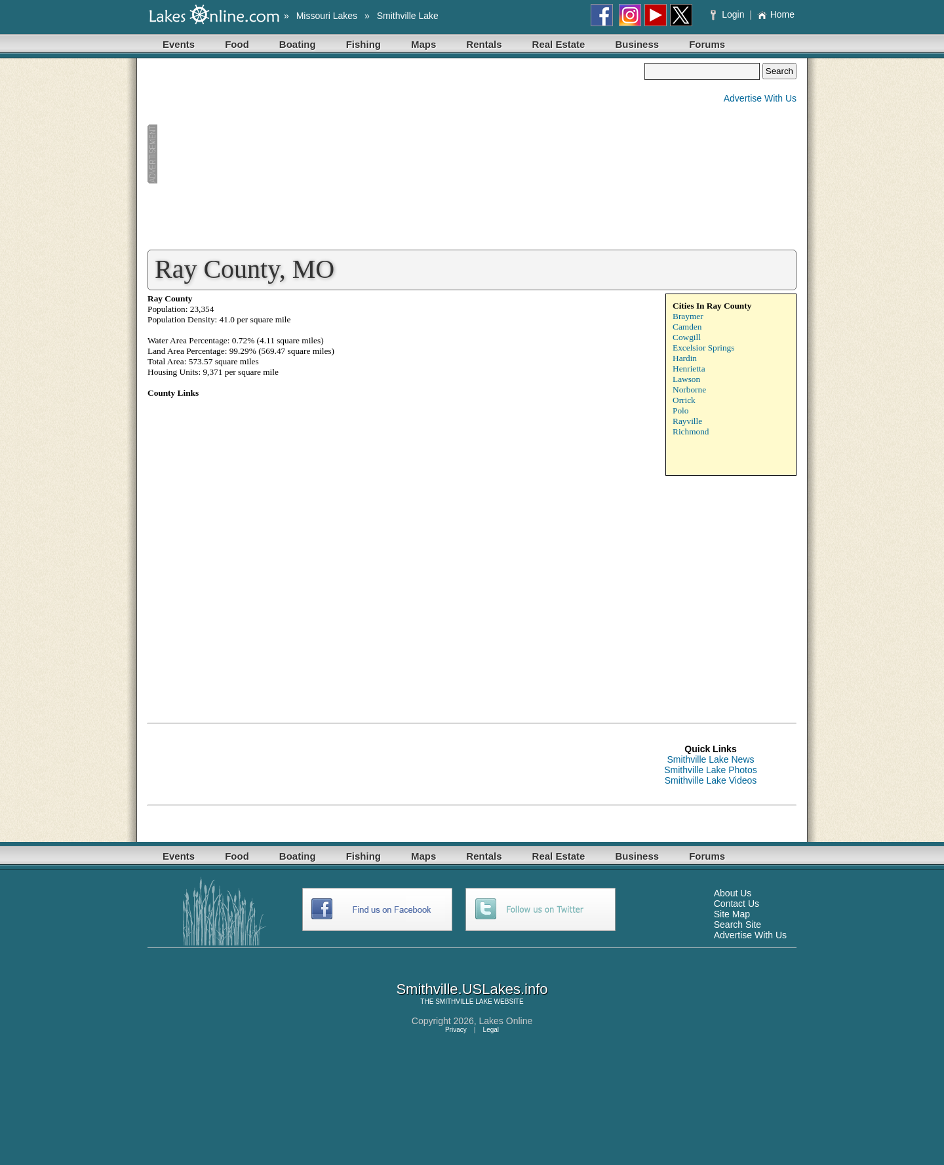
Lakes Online (506, 1021)
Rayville (687, 421)
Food (237, 44)
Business (637, 44)
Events (179, 44)
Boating (297, 44)
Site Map (732, 914)
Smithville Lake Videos (711, 780)
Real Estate (558, 44)
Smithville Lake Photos (710, 770)
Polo (680, 410)
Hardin (685, 358)
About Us (733, 893)
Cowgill (687, 337)
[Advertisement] (396, 154)
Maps (423, 44)
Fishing (363, 44)
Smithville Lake (408, 15)
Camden (687, 327)
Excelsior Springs (703, 348)
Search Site (737, 924)
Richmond (691, 431)
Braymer (688, 316)
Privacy (456, 1029)
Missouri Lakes (326, 15)
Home (776, 14)
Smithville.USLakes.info (471, 989)
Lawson (686, 379)
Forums (707, 44)
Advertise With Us (760, 98)
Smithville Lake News (710, 759)
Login (729, 14)
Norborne (689, 389)
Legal (491, 1029)
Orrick (684, 400)
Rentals (484, 44)
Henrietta (689, 368)
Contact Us (736, 903)
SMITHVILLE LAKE (463, 1001)
